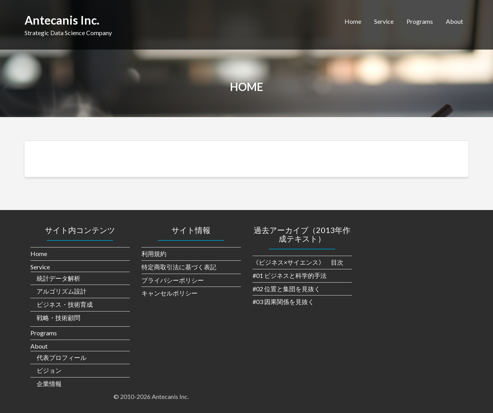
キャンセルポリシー (169, 293)
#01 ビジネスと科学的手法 (290, 275)
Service (384, 21)
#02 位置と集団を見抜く (286, 288)
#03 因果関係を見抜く (283, 301)
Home (353, 21)
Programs (419, 21)
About (454, 21)
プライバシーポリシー (172, 280)
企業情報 (49, 383)
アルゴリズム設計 (62, 291)
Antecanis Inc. (62, 20)
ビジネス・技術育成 (65, 304)
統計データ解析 (58, 278)
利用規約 (153, 253)
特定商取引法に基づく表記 (178, 267)
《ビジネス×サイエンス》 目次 (298, 262)
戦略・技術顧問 (58, 317)
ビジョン (49, 370)
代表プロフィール (62, 357)
